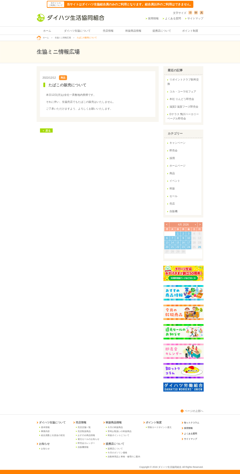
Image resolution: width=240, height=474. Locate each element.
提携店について (161, 30)
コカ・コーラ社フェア (183, 91)
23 (183, 247)
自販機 (174, 211)
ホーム (47, 30)
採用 (172, 158)
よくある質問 (172, 18)
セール (174, 196)
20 (167, 247)
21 (172, 247)
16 (183, 242)
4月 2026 (183, 224)
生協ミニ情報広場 (63, 37)
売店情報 (108, 30)
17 (188, 242)
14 (172, 242)
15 (177, 242)
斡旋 (172, 188)
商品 (63, 77)
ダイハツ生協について (77, 30)
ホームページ (178, 165)
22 (177, 247)
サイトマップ (194, 18)
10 (188, 238)
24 (188, 247)
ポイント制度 (190, 30)
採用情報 (152, 18)
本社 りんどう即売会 (182, 99)
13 (167, 242)
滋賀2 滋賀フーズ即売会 (184, 106)
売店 (172, 203)
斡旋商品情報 (133, 30)
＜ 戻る (46, 130)
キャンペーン (178, 142)
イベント (175, 180)
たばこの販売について (67, 85)
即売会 (174, 150)
